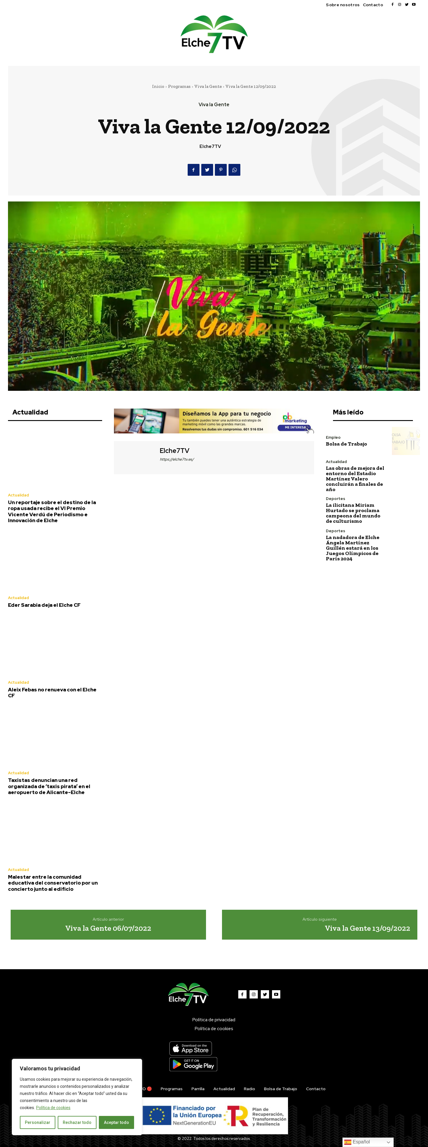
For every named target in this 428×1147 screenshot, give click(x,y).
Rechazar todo (77, 1122)
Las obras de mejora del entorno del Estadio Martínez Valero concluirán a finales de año (355, 479)
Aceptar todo (116, 1122)
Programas (179, 86)
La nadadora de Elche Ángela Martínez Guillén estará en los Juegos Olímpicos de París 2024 (352, 548)
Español (357, 1142)
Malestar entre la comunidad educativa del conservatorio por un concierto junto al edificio (53, 883)
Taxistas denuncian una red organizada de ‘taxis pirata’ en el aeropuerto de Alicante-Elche (49, 786)
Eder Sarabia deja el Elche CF (44, 605)
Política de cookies (53, 1107)
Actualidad (18, 495)
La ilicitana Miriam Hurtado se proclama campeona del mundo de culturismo (353, 513)
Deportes (335, 499)
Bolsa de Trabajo (346, 444)
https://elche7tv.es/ (177, 459)
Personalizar (37, 1122)
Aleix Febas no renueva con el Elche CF (52, 692)
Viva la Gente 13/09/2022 (367, 928)
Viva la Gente (208, 86)
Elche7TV (210, 146)
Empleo (333, 437)
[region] (77, 1097)
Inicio (158, 86)
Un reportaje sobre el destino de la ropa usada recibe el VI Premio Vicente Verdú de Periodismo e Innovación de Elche (52, 511)
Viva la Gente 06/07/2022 (108, 928)
